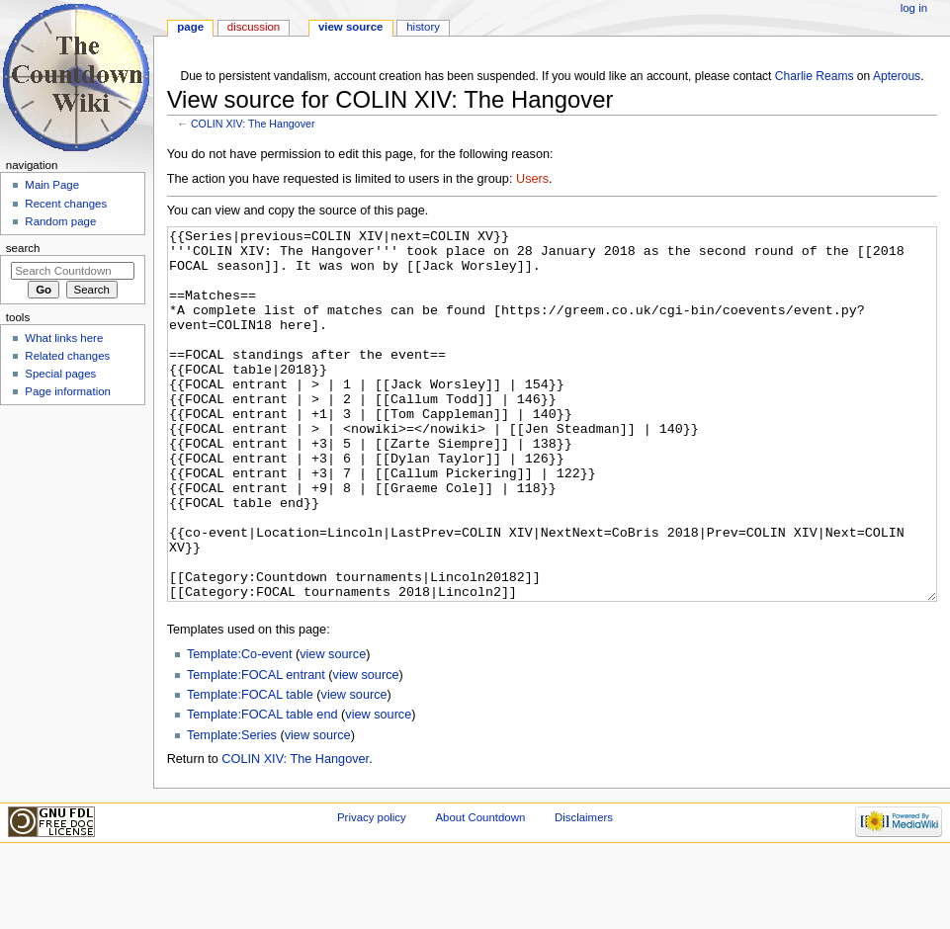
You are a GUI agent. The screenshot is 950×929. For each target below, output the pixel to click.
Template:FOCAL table (250, 769)
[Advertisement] (72, 559)
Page (190, 27)
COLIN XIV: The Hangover (253, 123)
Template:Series (232, 809)
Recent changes (66, 204)
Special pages (60, 374)
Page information (68, 391)
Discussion (253, 27)
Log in (914, 8)
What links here (64, 338)
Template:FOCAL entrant (256, 749)
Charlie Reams (814, 76)
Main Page (52, 185)
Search (23, 248)
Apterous (896, 76)
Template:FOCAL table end (262, 789)
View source (351, 27)
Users (532, 179)
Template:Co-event (240, 728)
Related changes (67, 356)
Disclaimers (584, 891)
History (423, 27)
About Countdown (480, 891)
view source (333, 728)
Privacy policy (371, 891)
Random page (60, 221)
